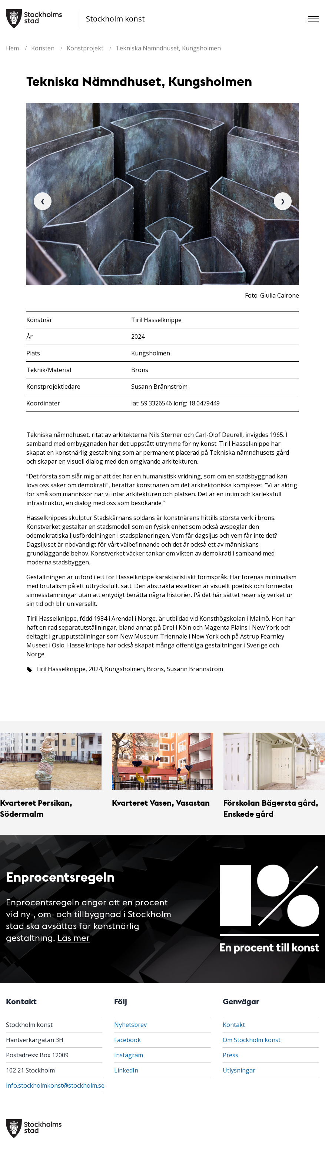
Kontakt (234, 1025)
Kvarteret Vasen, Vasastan (161, 802)
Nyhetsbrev (130, 1025)
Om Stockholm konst (252, 1040)
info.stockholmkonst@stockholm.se (55, 1085)
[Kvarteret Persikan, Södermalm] (51, 761)
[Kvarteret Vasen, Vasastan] (162, 761)
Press (230, 1055)
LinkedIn (126, 1070)
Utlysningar (239, 1070)
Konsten (42, 48)
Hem (12, 48)
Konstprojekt (85, 48)
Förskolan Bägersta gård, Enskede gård (270, 808)
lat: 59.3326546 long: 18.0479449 (175, 403)
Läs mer (73, 937)
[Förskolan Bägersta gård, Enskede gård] (274, 761)
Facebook (127, 1040)
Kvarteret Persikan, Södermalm (36, 808)
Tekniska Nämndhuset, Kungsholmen (168, 48)
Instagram (128, 1055)
